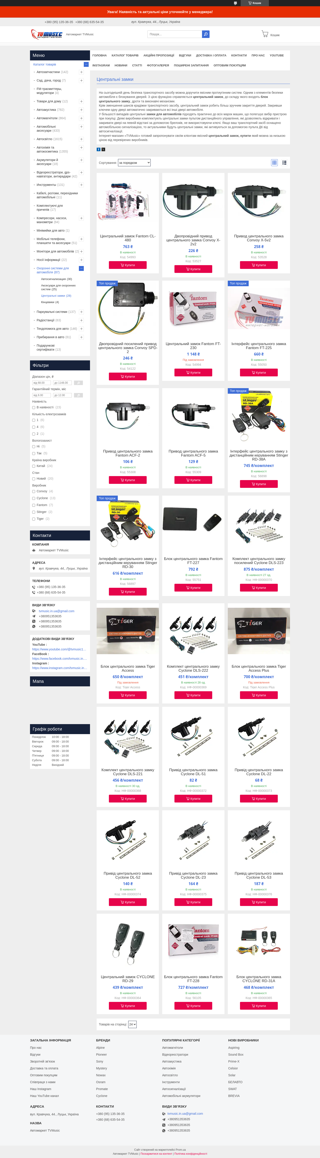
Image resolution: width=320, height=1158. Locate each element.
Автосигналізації (174, 1089)
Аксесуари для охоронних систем (58, 287)
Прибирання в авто (50, 337)
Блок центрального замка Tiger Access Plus (259, 669)
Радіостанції (45, 320)
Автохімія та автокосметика (47, 149)
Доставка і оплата (211, 55)
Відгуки (185, 55)
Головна (99, 55)
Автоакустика (46, 109)
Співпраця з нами (42, 1082)
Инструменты (46, 185)
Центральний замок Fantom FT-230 (193, 346)
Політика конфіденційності (190, 1153)
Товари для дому (49, 101)
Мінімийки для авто (50, 230)
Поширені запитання (191, 65)
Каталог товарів (125, 55)
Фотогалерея (158, 65)
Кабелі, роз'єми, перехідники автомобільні (57, 195)
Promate (102, 1089)
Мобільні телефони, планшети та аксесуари (53, 241)
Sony (99, 1061)
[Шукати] (206, 34)
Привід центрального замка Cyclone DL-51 (193, 772)
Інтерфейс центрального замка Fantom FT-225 (259, 346)
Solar (232, 1075)
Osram (100, 1082)
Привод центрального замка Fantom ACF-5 (193, 453)
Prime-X (234, 1061)
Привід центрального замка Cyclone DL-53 (259, 876)
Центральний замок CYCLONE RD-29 (128, 979)
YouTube (277, 55)
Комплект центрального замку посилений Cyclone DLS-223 (258, 561)
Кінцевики (47, 302)
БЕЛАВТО (235, 1082)
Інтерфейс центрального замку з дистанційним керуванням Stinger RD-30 (127, 563)
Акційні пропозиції (158, 55)
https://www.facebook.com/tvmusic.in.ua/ (60, 658)
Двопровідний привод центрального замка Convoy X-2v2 (193, 240)
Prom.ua (181, 1149)
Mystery (101, 1068)
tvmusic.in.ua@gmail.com (56, 611)
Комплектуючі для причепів (50, 207)
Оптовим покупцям (230, 65)
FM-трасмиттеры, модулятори (49, 91)
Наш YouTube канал (44, 1096)
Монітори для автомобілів (55, 251)
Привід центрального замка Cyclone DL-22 (259, 772)
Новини (121, 65)
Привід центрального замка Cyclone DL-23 (193, 876)
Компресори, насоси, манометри (52, 220)
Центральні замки (53, 295)
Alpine (100, 1047)
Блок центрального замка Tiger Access (128, 669)
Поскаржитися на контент (156, 1153)
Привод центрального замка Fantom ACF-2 (128, 453)
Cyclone (101, 1096)
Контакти (239, 55)
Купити (130, 265)
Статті (137, 65)
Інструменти (171, 1082)
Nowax (101, 1075)
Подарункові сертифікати (45, 347)
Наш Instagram (40, 1089)
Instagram (101, 65)
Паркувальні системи (52, 312)
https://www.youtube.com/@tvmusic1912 (60, 649)
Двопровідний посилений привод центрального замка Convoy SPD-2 (128, 348)
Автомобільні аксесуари (46, 128)
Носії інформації (48, 260)
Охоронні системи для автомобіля (53, 270)
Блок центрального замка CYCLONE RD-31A (258, 979)
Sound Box (236, 1054)
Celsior (233, 1068)
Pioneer (101, 1054)
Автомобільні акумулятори (181, 1096)
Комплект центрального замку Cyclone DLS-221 (127, 772)
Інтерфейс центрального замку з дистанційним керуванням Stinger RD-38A (259, 455)
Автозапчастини (48, 72)
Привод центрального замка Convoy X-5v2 (259, 238)
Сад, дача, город (49, 80)
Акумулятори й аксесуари (47, 162)
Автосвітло (44, 139)
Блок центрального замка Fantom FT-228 (193, 979)
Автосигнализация (53, 279)
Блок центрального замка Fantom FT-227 (193, 561)
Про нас (258, 55)
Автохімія (169, 1068)
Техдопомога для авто (53, 328)
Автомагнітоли (47, 118)
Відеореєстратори (175, 1054)
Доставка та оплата (44, 1068)
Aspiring (234, 1047)
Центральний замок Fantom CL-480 (128, 238)
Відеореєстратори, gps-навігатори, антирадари (54, 174)
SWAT (232, 1089)
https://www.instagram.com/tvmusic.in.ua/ (60, 668)
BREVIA (234, 1096)
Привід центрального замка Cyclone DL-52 (128, 876)
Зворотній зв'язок (42, 1061)
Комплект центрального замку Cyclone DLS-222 (193, 669)
